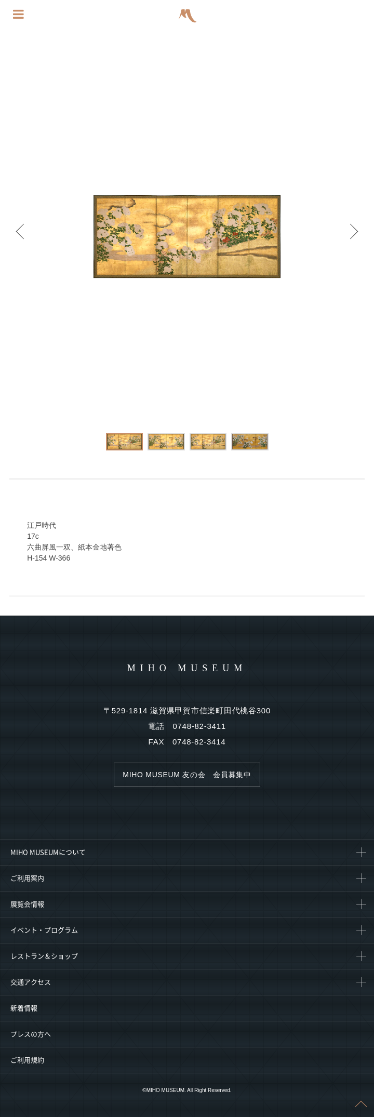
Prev (20, 236)
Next (353, 236)
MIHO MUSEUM (187, 668)
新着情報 (23, 1008)
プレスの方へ (30, 1034)
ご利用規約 (27, 1060)
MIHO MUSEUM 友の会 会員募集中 (187, 774)
